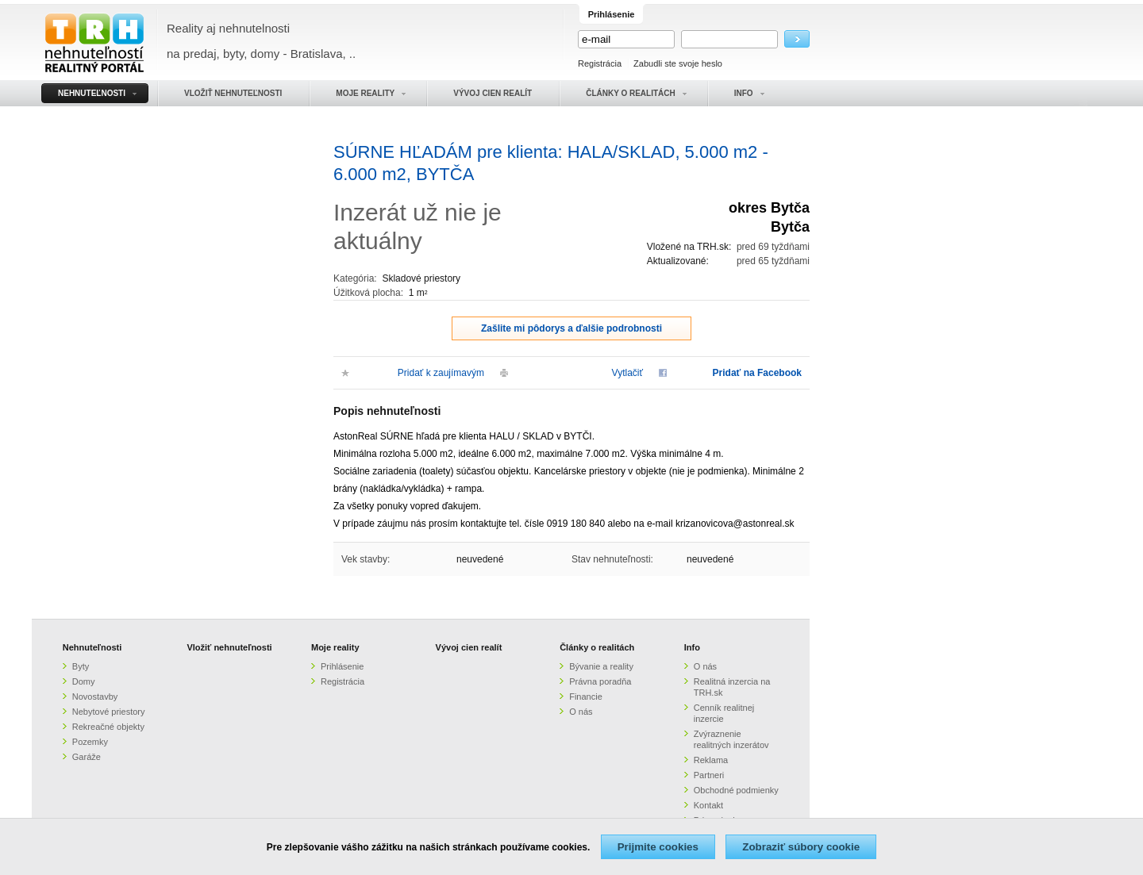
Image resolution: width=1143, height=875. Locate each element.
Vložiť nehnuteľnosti (229, 647)
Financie (585, 696)
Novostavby (94, 696)
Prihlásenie (342, 666)
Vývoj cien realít (469, 647)
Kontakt (708, 805)
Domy (83, 681)
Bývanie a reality (601, 666)
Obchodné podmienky (736, 790)
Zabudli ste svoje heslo (677, 63)
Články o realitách (597, 647)
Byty (80, 666)
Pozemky (90, 741)
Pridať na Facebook (757, 372)
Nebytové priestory (108, 711)
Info (692, 647)
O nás (580, 711)
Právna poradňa (600, 681)
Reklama (711, 760)
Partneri (709, 775)
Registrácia (600, 63)
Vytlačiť (627, 372)
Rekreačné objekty (108, 726)
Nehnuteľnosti (92, 647)
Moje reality (335, 647)
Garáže (86, 757)
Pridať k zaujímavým (441, 372)
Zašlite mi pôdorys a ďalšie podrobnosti (571, 328)
